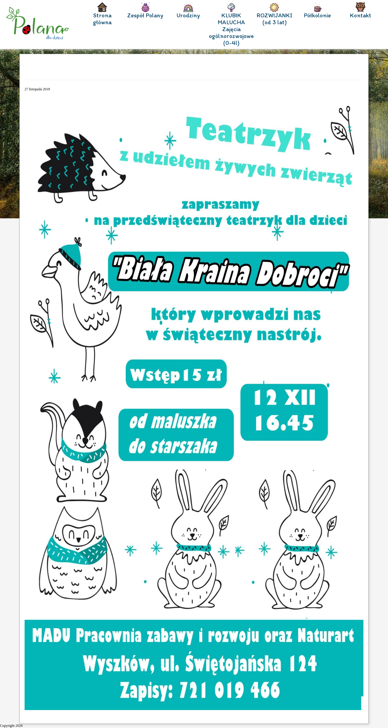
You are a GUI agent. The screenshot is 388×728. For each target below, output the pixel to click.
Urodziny (188, 15)
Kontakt (360, 15)
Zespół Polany (145, 15)
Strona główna (102, 19)
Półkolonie (317, 15)
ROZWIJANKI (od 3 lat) (274, 19)
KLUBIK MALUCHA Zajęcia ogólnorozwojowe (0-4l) (231, 29)
